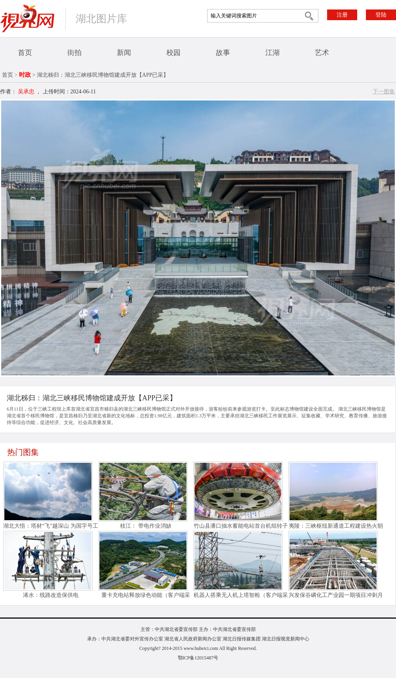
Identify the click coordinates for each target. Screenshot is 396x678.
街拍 (74, 53)
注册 (342, 15)
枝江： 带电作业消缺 (145, 526)
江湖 (272, 53)
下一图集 (384, 92)
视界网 (27, 18)
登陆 (380, 15)
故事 (223, 53)
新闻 (124, 53)
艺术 (322, 53)
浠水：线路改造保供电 (50, 595)
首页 (25, 53)
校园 (173, 53)
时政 (25, 75)
